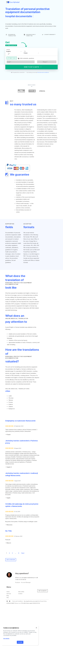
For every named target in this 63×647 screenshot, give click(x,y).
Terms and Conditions (17, 601)
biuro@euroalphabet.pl (28, 577)
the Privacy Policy (42, 601)
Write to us (18, 577)
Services (9, 593)
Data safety (21, 591)
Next (22, 553)
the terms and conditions (43, 72)
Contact (20, 593)
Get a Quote (42, 590)
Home (8, 591)
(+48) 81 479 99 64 (20, 579)
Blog (8, 595)
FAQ (8, 597)
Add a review (10, 559)
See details (6, 638)
